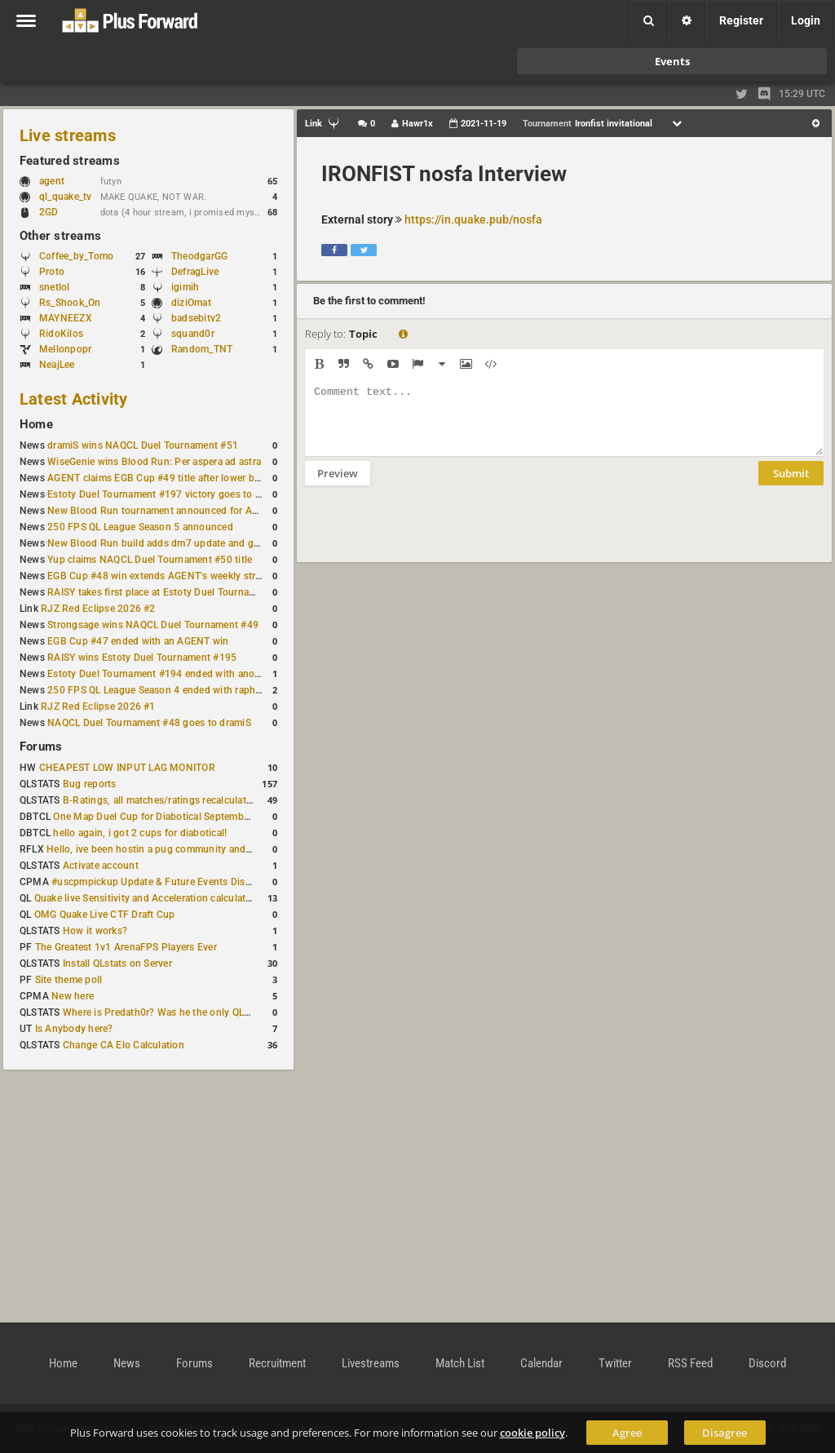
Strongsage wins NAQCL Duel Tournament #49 (152, 625)
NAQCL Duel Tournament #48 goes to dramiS (149, 723)
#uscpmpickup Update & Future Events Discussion (166, 882)
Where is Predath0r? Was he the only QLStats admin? (183, 1012)
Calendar (541, 1363)
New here (72, 996)
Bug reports (90, 784)
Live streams (68, 135)
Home (36, 424)
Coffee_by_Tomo (76, 256)
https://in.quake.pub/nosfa (473, 219)
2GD (49, 212)
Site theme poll (69, 980)
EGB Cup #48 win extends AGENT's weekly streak (159, 576)
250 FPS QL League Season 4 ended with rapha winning (173, 690)
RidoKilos (61, 333)
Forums (41, 746)
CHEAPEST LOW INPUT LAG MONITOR (127, 767)
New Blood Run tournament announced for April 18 (164, 510)
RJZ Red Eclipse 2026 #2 (98, 608)
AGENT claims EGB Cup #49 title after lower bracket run (173, 478)
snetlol (54, 287)
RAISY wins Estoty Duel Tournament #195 (141, 657)
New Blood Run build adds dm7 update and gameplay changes (189, 543)
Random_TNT (201, 349)
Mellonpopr (65, 349)
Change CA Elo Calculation (123, 1045)
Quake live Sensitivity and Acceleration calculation (147, 898)
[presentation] (429, 534)
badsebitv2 (196, 318)
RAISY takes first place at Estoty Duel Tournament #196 (172, 592)
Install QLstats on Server (117, 963)
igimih (185, 287)
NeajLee (57, 364)
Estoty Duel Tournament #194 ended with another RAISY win (184, 674)
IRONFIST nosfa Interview (444, 174)
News (126, 1363)
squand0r (192, 333)
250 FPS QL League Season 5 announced (140, 527)
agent (59, 181)
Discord (767, 1363)
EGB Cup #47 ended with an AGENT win (137, 641)
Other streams (60, 235)
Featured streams (70, 160)
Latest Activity (74, 399)
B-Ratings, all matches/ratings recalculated (160, 800)
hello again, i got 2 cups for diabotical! (140, 833)
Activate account (101, 865)
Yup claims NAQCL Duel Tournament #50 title (149, 559)
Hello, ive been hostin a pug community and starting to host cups (194, 849)
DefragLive (195, 271)
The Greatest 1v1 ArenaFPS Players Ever (126, 947)
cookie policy (532, 1432)
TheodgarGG (199, 256)
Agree (627, 1432)
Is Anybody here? (74, 1028)
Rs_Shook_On (70, 302)
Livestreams (371, 1363)
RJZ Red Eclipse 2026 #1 (98, 706)
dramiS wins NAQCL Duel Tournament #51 (142, 445)
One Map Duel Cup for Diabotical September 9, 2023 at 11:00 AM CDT (211, 816)
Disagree (724, 1432)
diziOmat (191, 302)
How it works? (95, 931)
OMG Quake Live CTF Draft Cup (104, 914)
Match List (459, 1363)
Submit (791, 485)
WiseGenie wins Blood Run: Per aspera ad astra (154, 461)
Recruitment (277, 1363)
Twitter (615, 1363)
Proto (51, 271)
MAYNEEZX (65, 318)
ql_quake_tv (65, 196)
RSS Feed (690, 1363)
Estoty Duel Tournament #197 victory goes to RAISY (165, 494)
